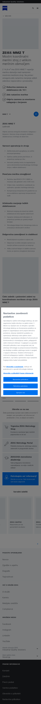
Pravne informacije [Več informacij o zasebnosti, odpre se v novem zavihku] (26, 373)
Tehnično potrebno (20, 386)
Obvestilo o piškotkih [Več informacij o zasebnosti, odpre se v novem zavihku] (11, 373)
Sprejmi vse (20, 392)
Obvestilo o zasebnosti (15, 366)
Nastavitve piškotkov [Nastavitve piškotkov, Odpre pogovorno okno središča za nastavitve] (20, 379)
